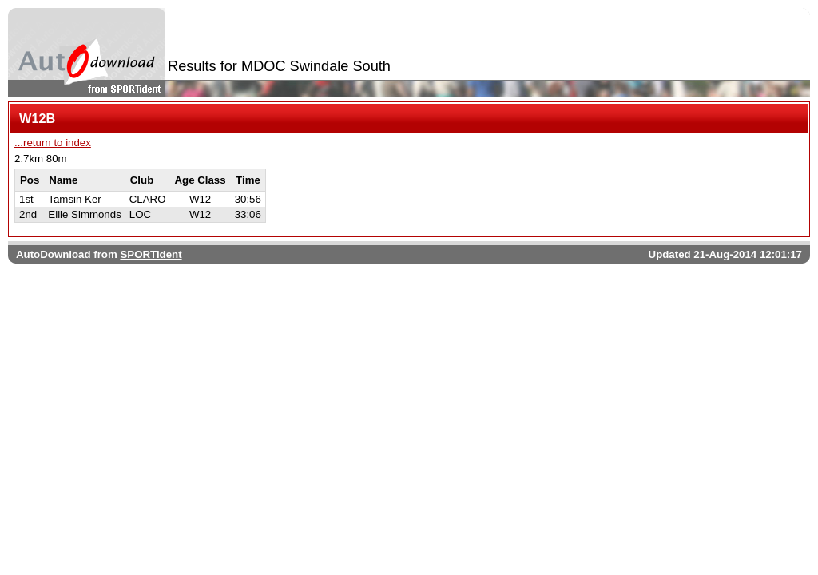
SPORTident (150, 254)
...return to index (52, 143)
